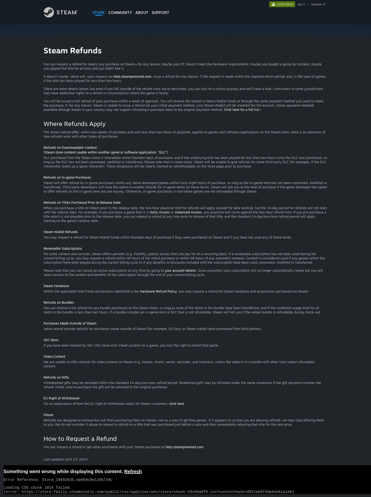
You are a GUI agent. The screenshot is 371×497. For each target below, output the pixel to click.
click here (176, 404)
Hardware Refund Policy (158, 291)
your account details (180, 270)
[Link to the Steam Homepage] (64, 16)
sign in (301, 4)
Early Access (160, 212)
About (141, 12)
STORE (99, 12)
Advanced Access (188, 212)
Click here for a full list (241, 110)
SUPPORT (160, 12)
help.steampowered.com (132, 76)
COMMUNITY (120, 12)
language (316, 4)
